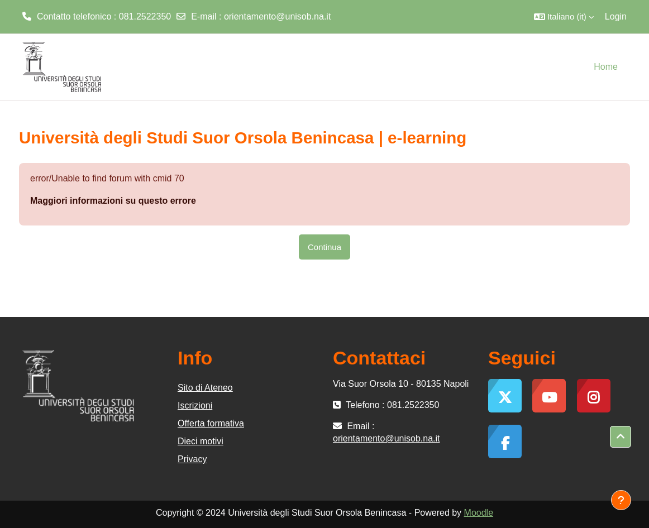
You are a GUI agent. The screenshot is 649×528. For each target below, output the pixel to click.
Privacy (192, 459)
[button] (563, 16)
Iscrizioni (195, 405)
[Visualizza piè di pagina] (621, 500)
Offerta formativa (211, 423)
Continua (324, 247)
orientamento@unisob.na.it (277, 16)
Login (616, 16)
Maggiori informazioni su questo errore (113, 200)
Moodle (478, 512)
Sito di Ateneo (205, 387)
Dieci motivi (200, 441)
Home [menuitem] (606, 66)
